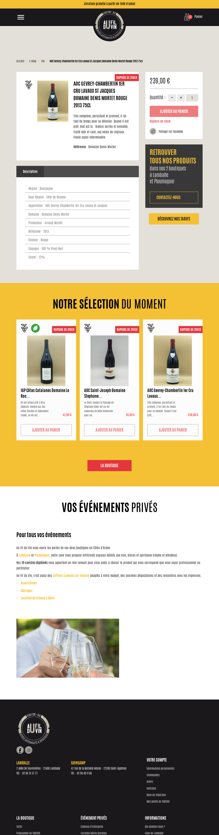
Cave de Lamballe (169, 775)
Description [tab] (30, 172)
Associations (29, 583)
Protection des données (116, 822)
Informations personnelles (30, 768)
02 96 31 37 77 (86, 738)
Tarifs (66, 768)
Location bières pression (125, 775)
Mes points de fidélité (27, 801)
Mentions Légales (170, 822)
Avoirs (19, 782)
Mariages (26, 591)
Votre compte (26, 760)
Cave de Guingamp (170, 782)
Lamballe (24, 555)
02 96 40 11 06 (140, 738)
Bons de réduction (26, 795)
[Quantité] (192, 97)
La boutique (109, 466)
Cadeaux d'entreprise (123, 768)
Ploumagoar (42, 555)
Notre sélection (71, 782)
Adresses (21, 788)
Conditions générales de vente (145, 822)
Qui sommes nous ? (170, 768)
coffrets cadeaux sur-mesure (71, 576)
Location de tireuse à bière (37, 598)
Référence (80, 147)
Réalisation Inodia (93, 822)
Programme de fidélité (75, 775)
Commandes (22, 775)
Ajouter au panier (174, 112)
